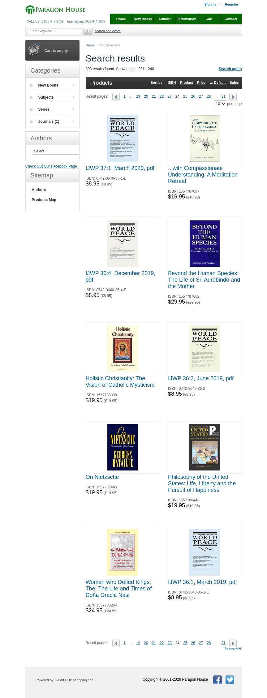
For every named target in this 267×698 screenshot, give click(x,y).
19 (138, 96)
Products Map (44, 200)
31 (224, 96)
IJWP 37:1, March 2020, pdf (120, 168)
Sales (234, 82)
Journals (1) (44, 121)
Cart (208, 19)
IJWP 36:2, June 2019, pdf (201, 378)
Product (186, 82)
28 (209, 96)
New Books (44, 85)
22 (162, 96)
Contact (231, 19)
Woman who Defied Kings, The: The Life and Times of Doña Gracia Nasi (119, 588)
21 (154, 96)
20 (146, 96)
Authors (39, 190)
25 (185, 96)
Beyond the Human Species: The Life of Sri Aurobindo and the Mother (204, 279)
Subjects (42, 97)
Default (220, 82)
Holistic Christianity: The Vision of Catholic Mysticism (120, 381)
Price (201, 82)
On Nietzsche (102, 477)
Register (231, 4)
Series (40, 109)
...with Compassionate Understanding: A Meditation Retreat (203, 174)
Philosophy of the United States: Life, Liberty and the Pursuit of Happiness (202, 483)
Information (187, 19)
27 (201, 96)
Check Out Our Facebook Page (51, 166)
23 (169, 96)
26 (193, 96)
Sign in (210, 4)
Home (90, 45)
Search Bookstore (108, 31)
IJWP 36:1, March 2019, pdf (202, 582)
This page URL (232, 648)
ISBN (172, 82)
